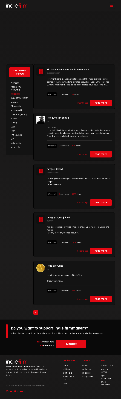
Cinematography (19, 114)
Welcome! (15, 94)
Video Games (14, 391)
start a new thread (19, 72)
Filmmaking (16, 106)
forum (85, 365)
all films (66, 369)
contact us (86, 369)
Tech (13, 131)
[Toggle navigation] (112, 5)
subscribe (71, 344)
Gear (13, 127)
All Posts (15, 83)
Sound (14, 119)
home (65, 365)
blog (65, 383)
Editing (14, 123)
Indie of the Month (19, 98)
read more (101, 103)
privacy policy (107, 365)
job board (86, 373)
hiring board (87, 377)
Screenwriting (17, 110)
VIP (12, 139)
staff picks (67, 373)
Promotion (16, 147)
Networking (16, 143)
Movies (14, 102)
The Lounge (16, 135)
